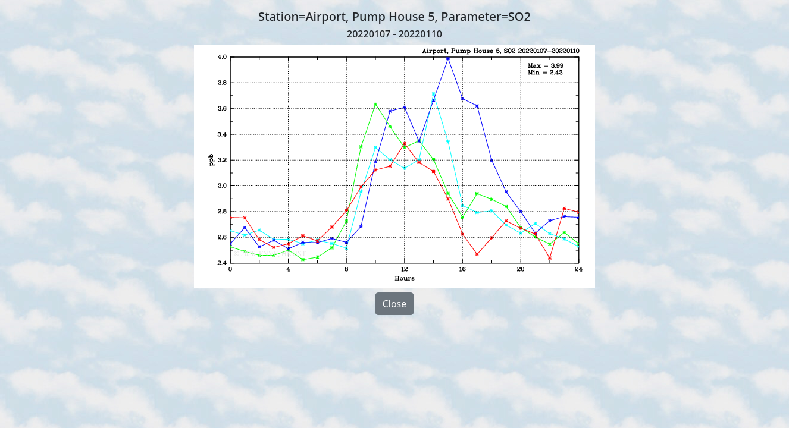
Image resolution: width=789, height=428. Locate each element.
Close (395, 303)
